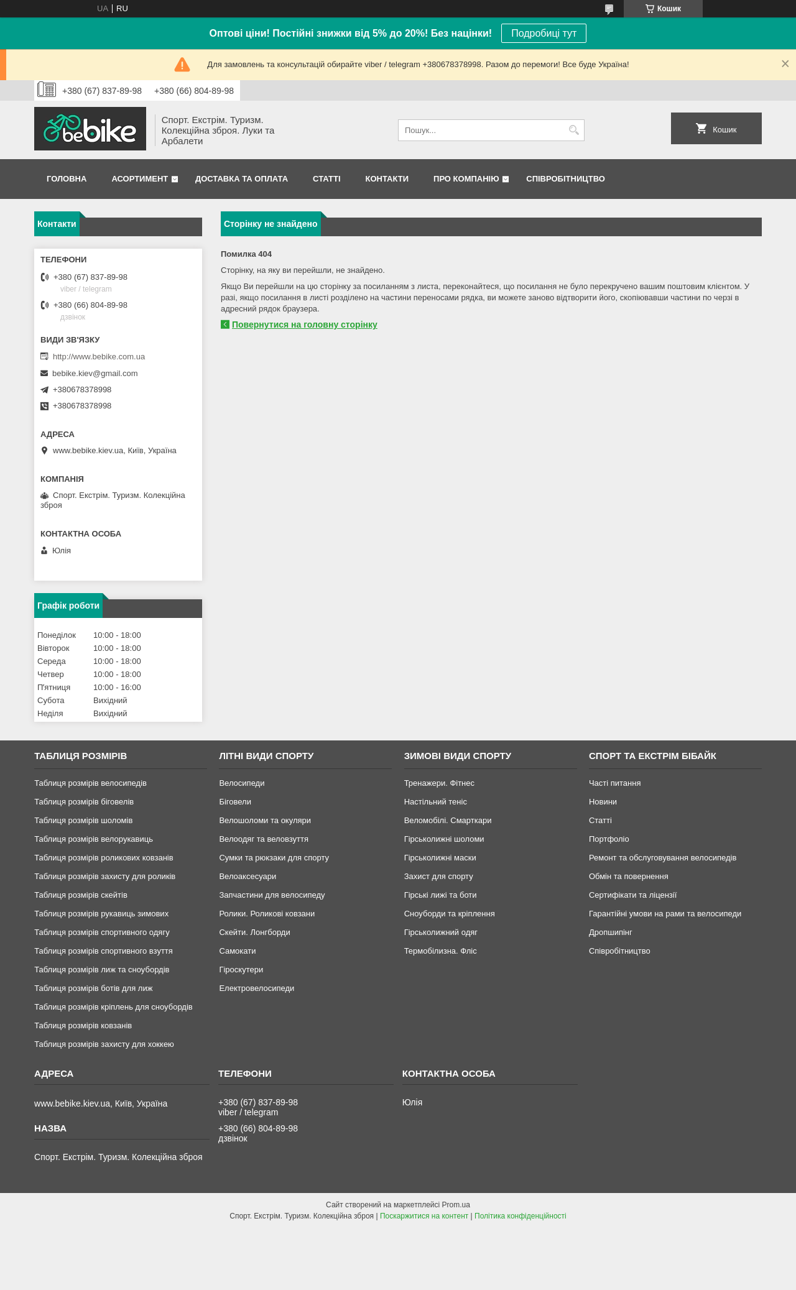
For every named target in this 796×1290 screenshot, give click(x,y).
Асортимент (139, 178)
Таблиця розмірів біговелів (84, 801)
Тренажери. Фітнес (439, 783)
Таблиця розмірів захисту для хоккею (104, 1044)
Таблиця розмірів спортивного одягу (101, 932)
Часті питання (615, 783)
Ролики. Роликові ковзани (267, 913)
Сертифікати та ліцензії (633, 895)
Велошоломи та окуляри (265, 820)
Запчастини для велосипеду (272, 895)
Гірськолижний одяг (441, 932)
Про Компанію (466, 178)
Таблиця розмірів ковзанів (83, 1025)
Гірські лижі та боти (440, 895)
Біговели (235, 801)
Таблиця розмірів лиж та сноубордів (101, 969)
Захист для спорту (438, 876)
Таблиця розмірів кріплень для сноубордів (113, 1006)
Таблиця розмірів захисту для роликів (104, 876)
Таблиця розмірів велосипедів (90, 783)
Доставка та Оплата (241, 178)
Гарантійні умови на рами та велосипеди (665, 913)
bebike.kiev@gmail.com (94, 373)
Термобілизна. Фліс (440, 951)
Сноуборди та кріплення (449, 913)
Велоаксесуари (247, 876)
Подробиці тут (543, 33)
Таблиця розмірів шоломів (83, 820)
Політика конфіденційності (520, 1216)
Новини (603, 801)
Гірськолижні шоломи (444, 839)
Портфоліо (609, 839)
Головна (66, 178)
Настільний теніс (435, 801)
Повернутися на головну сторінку (304, 324)
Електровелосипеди (256, 988)
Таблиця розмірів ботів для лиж (93, 988)
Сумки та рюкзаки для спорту (274, 857)
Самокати (237, 951)
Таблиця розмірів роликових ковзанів (103, 857)
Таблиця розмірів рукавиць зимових (101, 913)
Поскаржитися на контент (424, 1216)
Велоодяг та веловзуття (263, 839)
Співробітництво (565, 178)
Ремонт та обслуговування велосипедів (662, 857)
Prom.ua (456, 1204)
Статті (326, 178)
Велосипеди (241, 783)
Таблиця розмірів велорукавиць (93, 839)
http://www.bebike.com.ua (99, 356)
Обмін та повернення (629, 876)
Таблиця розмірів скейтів (80, 895)
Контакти (387, 178)
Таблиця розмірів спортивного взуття (103, 951)
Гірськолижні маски (440, 857)
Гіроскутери (241, 969)
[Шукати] (574, 130)
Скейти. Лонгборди (254, 932)
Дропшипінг (610, 932)
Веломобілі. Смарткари (448, 820)
